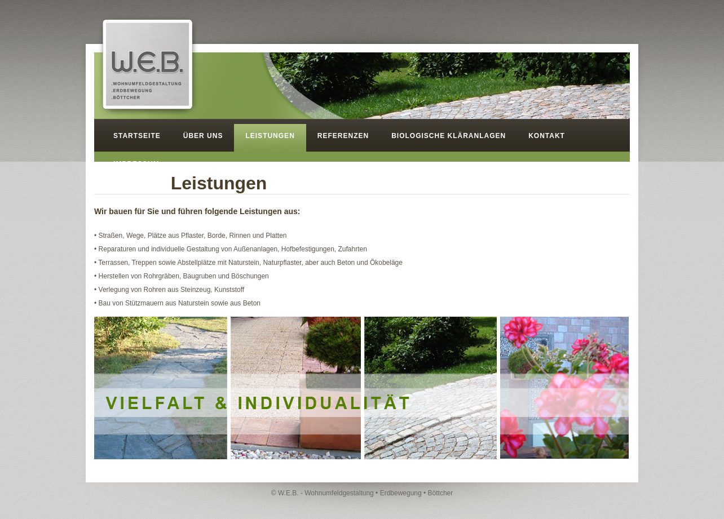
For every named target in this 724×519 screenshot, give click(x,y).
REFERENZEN (343, 136)
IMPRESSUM (136, 164)
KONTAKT (546, 136)
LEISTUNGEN (269, 136)
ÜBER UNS (203, 136)
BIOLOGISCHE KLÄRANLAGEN (448, 136)
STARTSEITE (137, 136)
